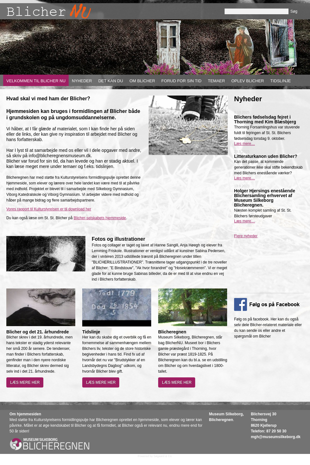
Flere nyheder (245, 236)
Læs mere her (25, 382)
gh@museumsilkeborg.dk (277, 437)
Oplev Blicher (247, 80)
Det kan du (110, 80)
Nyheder (82, 80)
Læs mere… (244, 143)
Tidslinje (280, 80)
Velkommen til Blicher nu (35, 80)
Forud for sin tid (181, 80)
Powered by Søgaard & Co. (155, 456)
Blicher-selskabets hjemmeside (100, 218)
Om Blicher (142, 80)
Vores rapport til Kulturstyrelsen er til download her (48, 209)
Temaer (216, 80)
